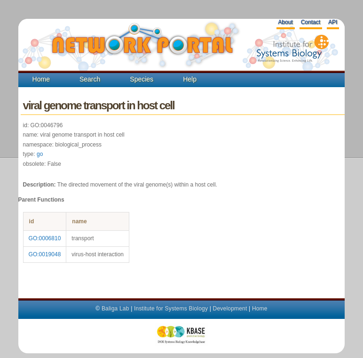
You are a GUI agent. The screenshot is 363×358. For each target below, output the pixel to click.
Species (141, 79)
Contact (310, 22)
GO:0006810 (45, 238)
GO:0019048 (45, 254)
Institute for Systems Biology (171, 308)
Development (230, 308)
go (40, 154)
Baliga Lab (115, 308)
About (285, 22)
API (332, 22)
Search (89, 79)
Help (190, 79)
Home (41, 79)
